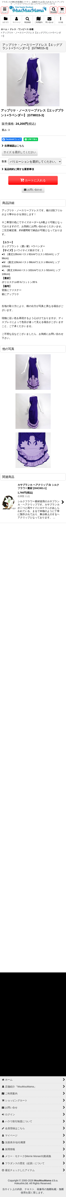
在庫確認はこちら (13, 145)
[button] (4, 10)
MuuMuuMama (42, 1180)
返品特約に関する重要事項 (18, 169)
